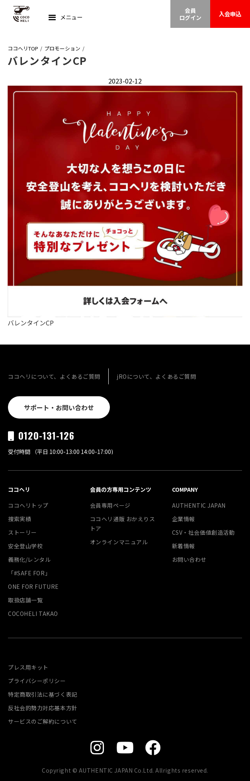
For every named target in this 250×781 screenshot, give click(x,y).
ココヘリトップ (28, 505)
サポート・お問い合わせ (59, 407)
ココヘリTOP (23, 48)
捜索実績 (19, 519)
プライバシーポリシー (37, 681)
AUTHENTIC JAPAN (199, 505)
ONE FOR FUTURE (33, 586)
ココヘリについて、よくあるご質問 (54, 376)
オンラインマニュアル (119, 542)
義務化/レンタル (29, 559)
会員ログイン (190, 13)
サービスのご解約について (43, 721)
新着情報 (183, 546)
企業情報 (183, 519)
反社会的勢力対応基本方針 (43, 708)
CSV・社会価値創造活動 (203, 532)
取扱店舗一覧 (25, 600)
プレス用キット (28, 667)
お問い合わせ (189, 559)
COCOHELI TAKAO (33, 613)
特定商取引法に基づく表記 (43, 694)
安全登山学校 (25, 546)
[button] (64, 18)
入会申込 (230, 14)
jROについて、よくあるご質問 (156, 376)
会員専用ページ (110, 505)
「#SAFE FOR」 (29, 573)
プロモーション (62, 48)
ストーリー (22, 532)
